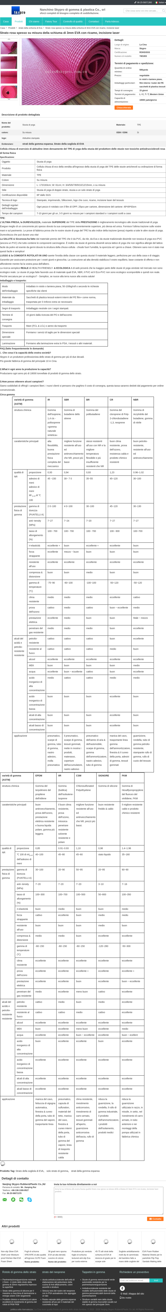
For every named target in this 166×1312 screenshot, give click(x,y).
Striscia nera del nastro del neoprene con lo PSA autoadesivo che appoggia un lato (59, 1293)
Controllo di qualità (73, 21)
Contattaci (94, 21)
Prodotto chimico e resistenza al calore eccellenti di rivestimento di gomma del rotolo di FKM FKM (19, 1302)
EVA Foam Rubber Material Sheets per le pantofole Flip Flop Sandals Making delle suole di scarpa (152, 1258)
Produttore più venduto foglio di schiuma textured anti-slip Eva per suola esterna (82, 1256)
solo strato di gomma (57, 1171)
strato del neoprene (53, 1272)
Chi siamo (34, 21)
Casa (6, 21)
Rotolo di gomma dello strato (19, 1272)
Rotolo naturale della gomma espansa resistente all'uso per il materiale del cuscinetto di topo (59, 1302)
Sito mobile (125, 1298)
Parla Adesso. (112, 21)
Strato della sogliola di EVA (29, 1171)
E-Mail (124, 1293)
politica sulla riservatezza (21, 1309)
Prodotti (19, 21)
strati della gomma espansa (85, 1171)
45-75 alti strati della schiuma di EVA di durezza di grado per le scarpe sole (105, 1256)
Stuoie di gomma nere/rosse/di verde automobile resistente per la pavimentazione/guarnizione (98, 1282)
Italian (161, 2)
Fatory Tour (51, 21)
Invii (156, 1280)
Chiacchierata (124, 107)
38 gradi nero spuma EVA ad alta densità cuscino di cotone (57, 1254)
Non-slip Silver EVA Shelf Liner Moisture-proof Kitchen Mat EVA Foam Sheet (11, 1256)
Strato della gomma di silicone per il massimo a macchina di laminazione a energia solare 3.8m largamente (19, 1293)
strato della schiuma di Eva (30, 28)
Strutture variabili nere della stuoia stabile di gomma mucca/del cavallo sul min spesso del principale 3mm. (99, 1302)
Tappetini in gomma (93, 1272)
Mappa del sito (136, 1293)
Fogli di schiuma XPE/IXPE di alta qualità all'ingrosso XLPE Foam (35, 1254)
